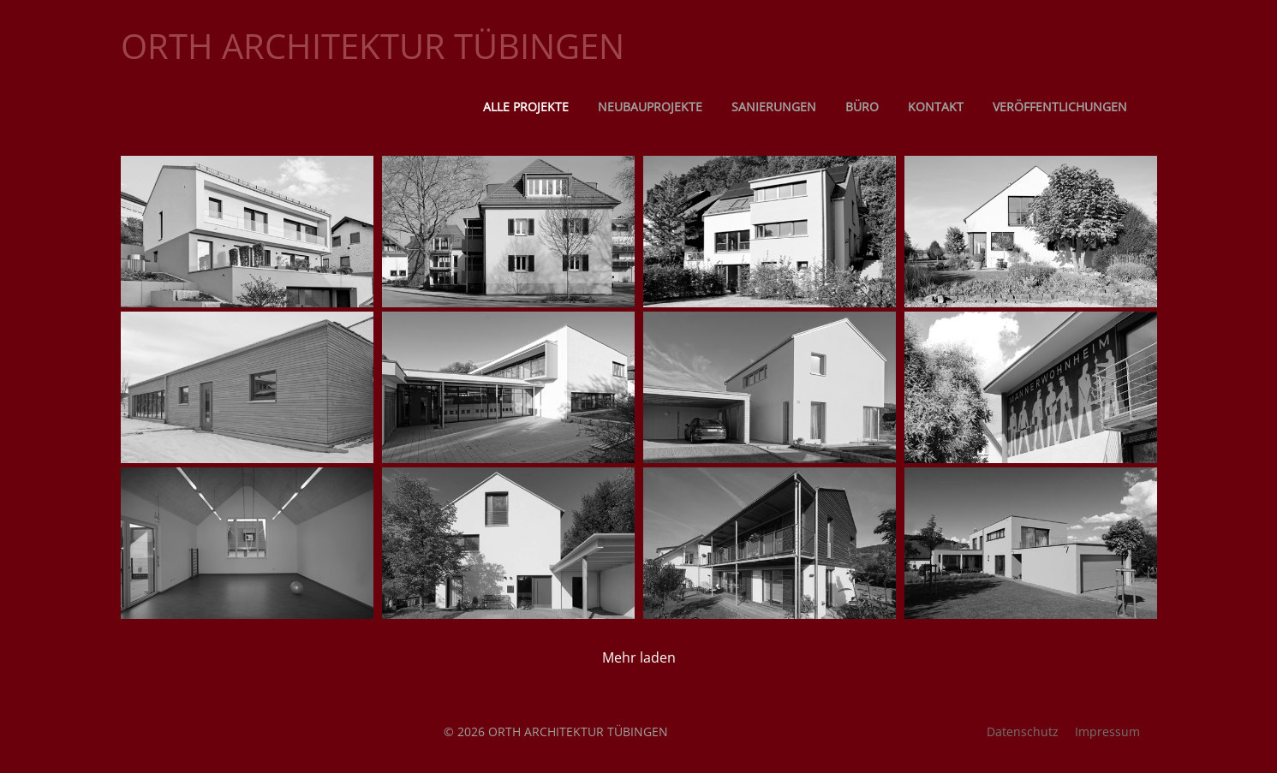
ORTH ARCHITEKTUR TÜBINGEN (372, 45)
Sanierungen (773, 106)
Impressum (1107, 731)
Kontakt (936, 106)
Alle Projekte (526, 106)
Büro (862, 106)
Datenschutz (1023, 731)
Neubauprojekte (650, 106)
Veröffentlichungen (1060, 106)
